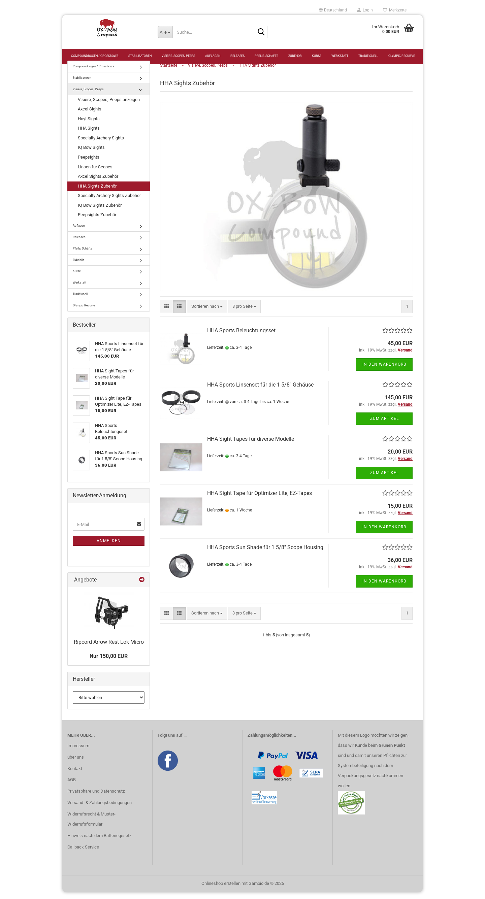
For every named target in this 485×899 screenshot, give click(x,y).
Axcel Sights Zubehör (98, 183)
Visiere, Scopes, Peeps (178, 56)
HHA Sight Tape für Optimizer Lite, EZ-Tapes (259, 500)
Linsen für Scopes (95, 173)
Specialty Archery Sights (101, 144)
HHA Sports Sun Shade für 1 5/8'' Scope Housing (265, 554)
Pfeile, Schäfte (266, 56)
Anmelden (109, 547)
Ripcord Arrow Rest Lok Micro (109, 648)
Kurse (316, 56)
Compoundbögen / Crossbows (94, 56)
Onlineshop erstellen (220, 890)
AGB (71, 786)
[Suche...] (165, 32)
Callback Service (83, 853)
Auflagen (212, 56)
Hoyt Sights (89, 125)
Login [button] (365, 10)
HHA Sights (89, 134)
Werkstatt (339, 56)
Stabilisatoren (140, 56)
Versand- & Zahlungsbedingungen (99, 809)
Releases (237, 56)
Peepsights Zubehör (97, 221)
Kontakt (74, 774)
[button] (333, 10)
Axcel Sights (89, 115)
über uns (75, 763)
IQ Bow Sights (91, 154)
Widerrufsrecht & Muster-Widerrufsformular (91, 825)
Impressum (78, 752)
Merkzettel (395, 10)
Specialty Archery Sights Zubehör (109, 202)
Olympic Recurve (401, 56)
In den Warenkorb (384, 371)
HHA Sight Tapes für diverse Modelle (250, 445)
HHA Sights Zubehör (97, 192)
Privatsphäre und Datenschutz (96, 797)
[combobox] (207, 313)
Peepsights (88, 163)
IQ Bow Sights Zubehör (100, 211)
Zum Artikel (384, 425)
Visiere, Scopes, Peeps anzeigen (109, 106)
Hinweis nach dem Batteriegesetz (99, 842)
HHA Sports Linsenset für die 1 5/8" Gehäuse (260, 391)
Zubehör (295, 56)
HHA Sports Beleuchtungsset (241, 337)
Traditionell (368, 56)
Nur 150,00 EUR (109, 663)
